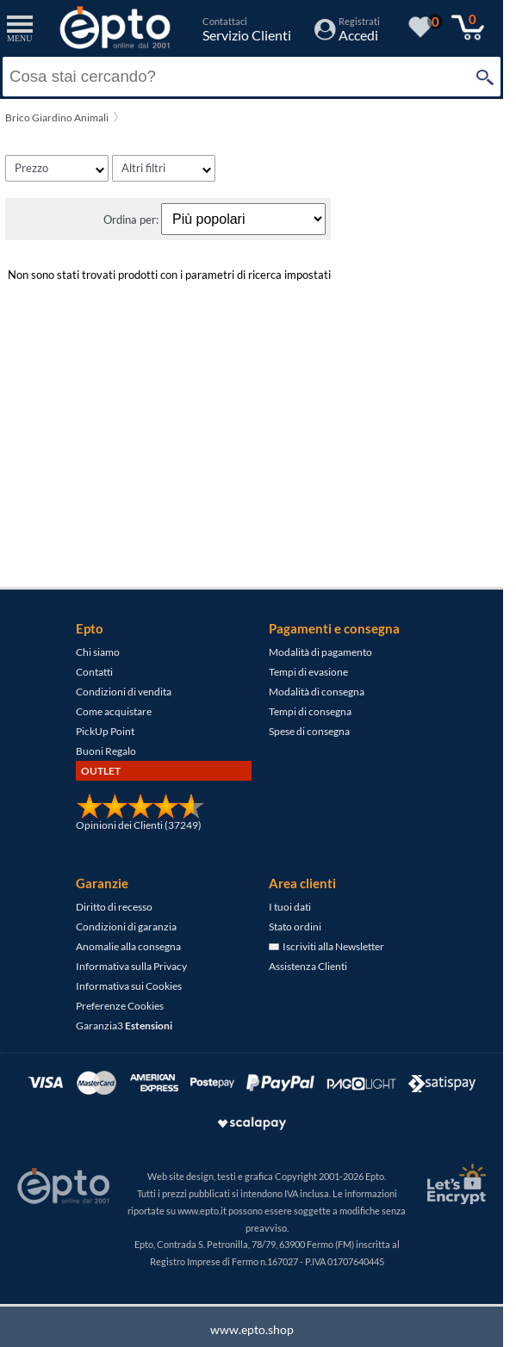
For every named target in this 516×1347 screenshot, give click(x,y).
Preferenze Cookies (120, 1005)
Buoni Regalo (106, 751)
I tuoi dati (290, 906)
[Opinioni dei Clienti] (140, 815)
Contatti (94, 671)
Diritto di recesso (114, 906)
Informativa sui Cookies (129, 986)
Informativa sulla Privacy (131, 966)
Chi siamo (98, 652)
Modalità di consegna (316, 691)
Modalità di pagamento (320, 652)
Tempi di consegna (310, 711)
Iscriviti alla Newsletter (326, 946)
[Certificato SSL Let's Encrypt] (454, 1184)
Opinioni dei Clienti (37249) (139, 825)
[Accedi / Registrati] (347, 35)
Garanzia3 (124, 1025)
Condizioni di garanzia (126, 926)
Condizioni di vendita (123, 691)
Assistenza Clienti (308, 966)
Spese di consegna (309, 731)
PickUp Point (105, 731)
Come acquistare (114, 711)
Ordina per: (132, 219)
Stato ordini (295, 926)
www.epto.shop (252, 1329)
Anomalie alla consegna (128, 946)
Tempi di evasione (308, 671)
